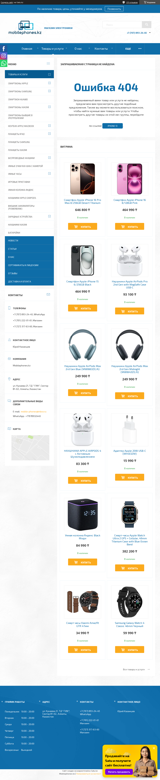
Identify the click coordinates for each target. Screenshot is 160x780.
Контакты (101, 48)
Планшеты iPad (16, 134)
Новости (13, 240)
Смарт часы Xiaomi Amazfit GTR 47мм (82, 624)
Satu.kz (94, 771)
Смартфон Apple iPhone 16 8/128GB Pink (130, 201)
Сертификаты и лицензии (23, 265)
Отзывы (12, 273)
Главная (27, 48)
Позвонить (114, 8)
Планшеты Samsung (19, 142)
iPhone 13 (112, 126)
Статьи (12, 248)
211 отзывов (132, 2)
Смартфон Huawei (18, 99)
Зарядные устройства (20, 216)
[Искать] (146, 24)
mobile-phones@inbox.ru (33, 411)
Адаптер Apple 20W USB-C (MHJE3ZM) (129, 452)
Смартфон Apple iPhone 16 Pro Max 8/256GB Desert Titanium (82, 201)
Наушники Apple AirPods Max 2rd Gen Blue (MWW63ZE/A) (82, 367)
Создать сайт (7, 2)
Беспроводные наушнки (21, 158)
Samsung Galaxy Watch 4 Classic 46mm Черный (129, 624)
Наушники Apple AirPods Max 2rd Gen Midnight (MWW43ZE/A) (129, 369)
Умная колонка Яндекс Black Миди (82, 537)
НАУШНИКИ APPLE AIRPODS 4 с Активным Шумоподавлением (82, 453)
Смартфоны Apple (18, 83)
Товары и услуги (52, 48)
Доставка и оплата (19, 281)
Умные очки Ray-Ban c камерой (25, 166)
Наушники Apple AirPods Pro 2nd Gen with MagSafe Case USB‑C (130, 284)
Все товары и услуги (134, 669)
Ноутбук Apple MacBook (21, 126)
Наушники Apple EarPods (22, 198)
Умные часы (15, 174)
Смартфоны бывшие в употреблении (20, 116)
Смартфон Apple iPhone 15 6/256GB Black (82, 283)
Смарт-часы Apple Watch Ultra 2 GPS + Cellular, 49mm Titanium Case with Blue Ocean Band (130, 540)
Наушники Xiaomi (17, 224)
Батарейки (14, 232)
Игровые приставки (19, 182)
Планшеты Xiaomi (17, 150)
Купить (86, 226)
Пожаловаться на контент (88, 773)
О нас (78, 48)
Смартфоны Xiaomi (18, 107)
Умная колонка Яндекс (20, 190)
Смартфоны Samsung (20, 91)
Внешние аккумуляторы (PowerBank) (21, 207)
